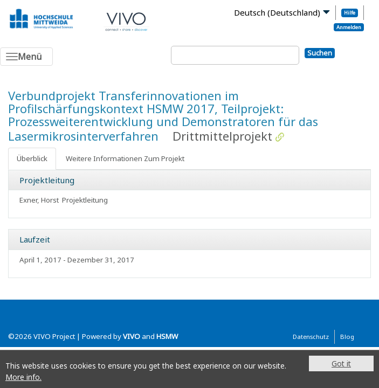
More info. (23, 377)
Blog (347, 336)
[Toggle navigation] (26, 56)
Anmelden (348, 27)
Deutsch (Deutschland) (277, 12)
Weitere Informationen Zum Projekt (125, 158)
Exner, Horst (39, 200)
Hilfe (349, 12)
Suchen (319, 53)
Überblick (32, 158)
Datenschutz (311, 336)
